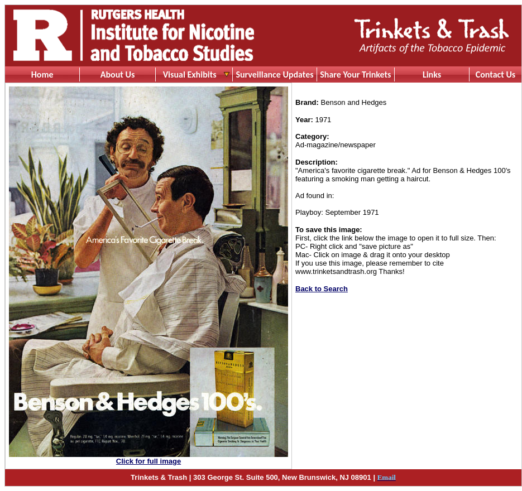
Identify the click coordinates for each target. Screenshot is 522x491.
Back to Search (321, 289)
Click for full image (148, 461)
